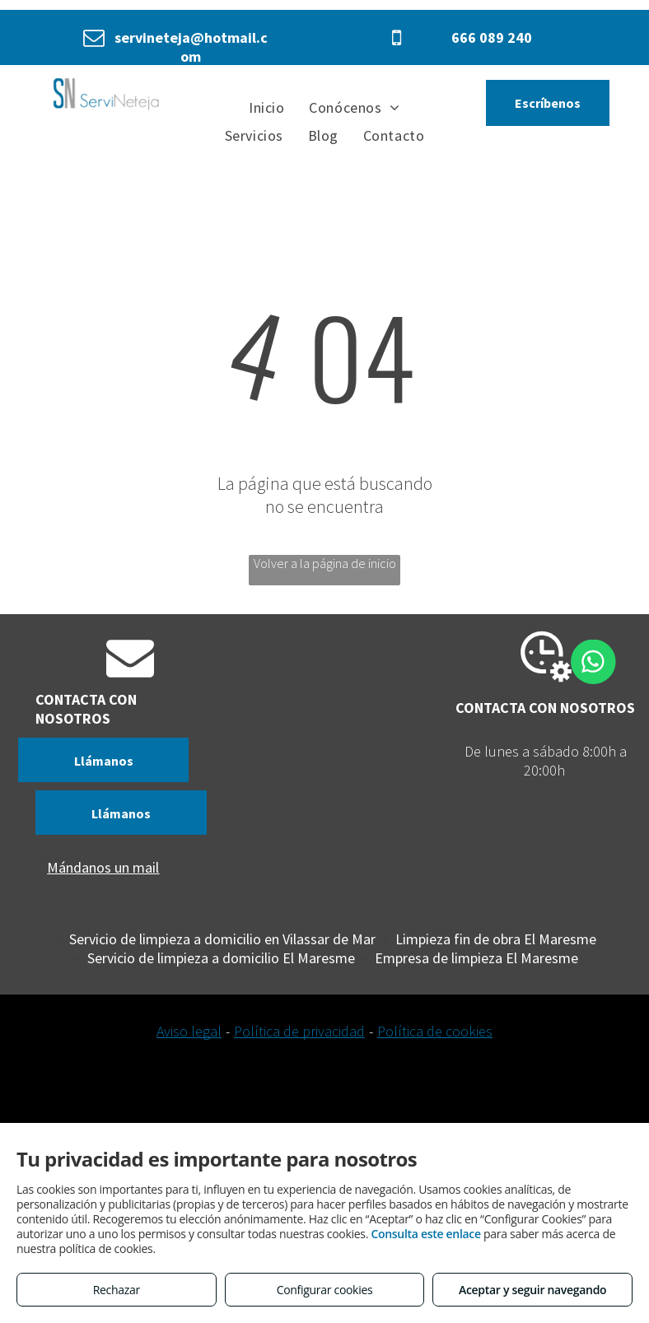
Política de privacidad (299, 1031)
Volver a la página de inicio (325, 563)
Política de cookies (435, 1031)
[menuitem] (266, 107)
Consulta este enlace (425, 1233)
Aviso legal (189, 1031)
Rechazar (116, 1289)
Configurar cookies (325, 1289)
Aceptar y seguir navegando (532, 1289)
